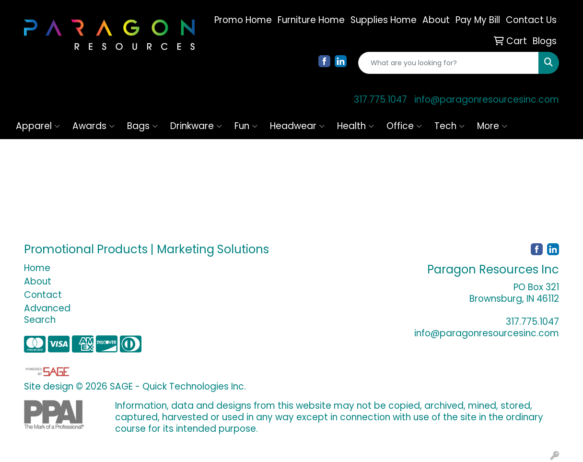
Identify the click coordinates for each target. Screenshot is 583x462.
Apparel (38, 125)
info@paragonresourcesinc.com (486, 99)
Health (355, 125)
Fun (245, 125)
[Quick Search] (448, 63)
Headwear (297, 125)
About (37, 281)
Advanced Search (47, 314)
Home (37, 267)
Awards (93, 125)
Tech (449, 125)
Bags (142, 125)
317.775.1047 (380, 99)
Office (404, 125)
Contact (43, 294)
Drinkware (196, 125)
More (492, 125)
